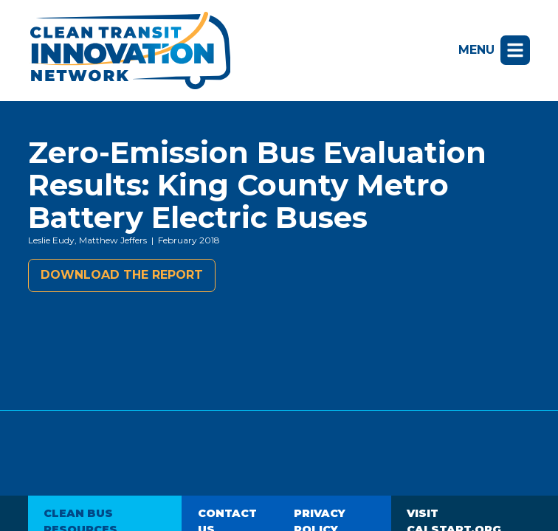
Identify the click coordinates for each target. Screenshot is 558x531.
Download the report (122, 275)
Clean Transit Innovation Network (129, 50)
